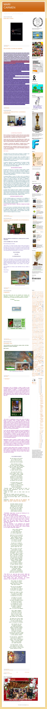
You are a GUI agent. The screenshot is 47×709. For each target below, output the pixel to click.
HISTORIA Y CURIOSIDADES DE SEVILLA (37, 339)
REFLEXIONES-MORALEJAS (9, 216)
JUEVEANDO (40, 347)
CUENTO (38, 305)
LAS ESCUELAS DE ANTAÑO (36, 349)
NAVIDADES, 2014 (8, 343)
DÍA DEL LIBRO (34, 320)
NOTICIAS (33, 357)
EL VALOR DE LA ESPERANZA (38, 210)
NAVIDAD (7, 288)
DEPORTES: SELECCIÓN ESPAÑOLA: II (37, 313)
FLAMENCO (36, 331)
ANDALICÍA (37, 295)
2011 (40, 445)
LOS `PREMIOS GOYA (39, 350)
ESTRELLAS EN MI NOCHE (38, 330)
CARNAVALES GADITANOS (35, 302)
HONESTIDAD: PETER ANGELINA (41, 419)
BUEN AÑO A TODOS (8, 18)
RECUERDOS (9, 339)
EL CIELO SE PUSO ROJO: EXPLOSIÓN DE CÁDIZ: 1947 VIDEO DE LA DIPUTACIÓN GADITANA (37, 329)
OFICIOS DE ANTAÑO (38, 357)
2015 (40, 391)
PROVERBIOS (37, 359)
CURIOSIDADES (35, 306)
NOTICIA (41, 356)
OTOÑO (42, 357)
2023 (40, 382)
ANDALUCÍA (41, 295)
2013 (40, 443)
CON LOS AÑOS (39, 304)
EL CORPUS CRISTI (40, 329)
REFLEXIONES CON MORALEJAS (37, 363)
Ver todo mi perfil (34, 383)
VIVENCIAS (33, 376)
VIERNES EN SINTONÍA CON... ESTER (37, 375)
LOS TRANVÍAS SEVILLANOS (36, 353)
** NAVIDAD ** (7, 378)
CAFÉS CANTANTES (39, 301)
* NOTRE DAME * (38, 199)
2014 (40, 392)
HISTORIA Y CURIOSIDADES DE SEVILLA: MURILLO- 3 (37, 340)
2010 (40, 446)
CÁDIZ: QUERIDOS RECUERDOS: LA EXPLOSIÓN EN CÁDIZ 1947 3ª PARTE (37, 301)
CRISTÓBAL (33, 305)
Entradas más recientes (7, 672)
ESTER (33, 330)
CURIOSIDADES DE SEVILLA (36, 307)
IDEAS (38, 346)
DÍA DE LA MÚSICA (37, 317)
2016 (40, 390)
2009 (40, 447)
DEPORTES (33, 312)
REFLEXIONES (7, 108)
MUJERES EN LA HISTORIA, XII (41, 428)
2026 (40, 379)
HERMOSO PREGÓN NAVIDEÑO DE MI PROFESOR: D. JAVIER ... (41, 407)
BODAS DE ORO (38, 204)
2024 (40, 381)
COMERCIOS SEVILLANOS (35, 303)
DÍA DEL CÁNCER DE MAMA (39, 319)
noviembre (41, 430)
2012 (40, 444)
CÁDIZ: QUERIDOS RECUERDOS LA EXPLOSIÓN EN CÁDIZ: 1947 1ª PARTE (37, 298)
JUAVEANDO (41, 346)
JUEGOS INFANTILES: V (34, 347)
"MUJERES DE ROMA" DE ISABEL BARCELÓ (37, 291)
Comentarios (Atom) (9, 673)
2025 (40, 380)
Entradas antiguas (27, 672)
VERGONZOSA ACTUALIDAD (38, 240)
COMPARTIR (6, 292)
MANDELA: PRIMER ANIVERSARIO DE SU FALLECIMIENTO (41, 416)
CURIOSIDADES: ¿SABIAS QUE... (37, 309)
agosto (41, 434)
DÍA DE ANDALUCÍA (41, 314)
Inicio (17, 672)
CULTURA (41, 305)
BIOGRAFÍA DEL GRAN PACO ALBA (39, 215)
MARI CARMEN (13, 13)
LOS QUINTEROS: (38, 234)
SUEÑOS (38, 371)
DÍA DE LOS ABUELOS (35, 318)
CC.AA (41, 302)
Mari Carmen (34, 382)
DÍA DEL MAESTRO (39, 320)
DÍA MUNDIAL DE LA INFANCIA (40, 326)
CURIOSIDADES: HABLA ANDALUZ (37, 310)
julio (40, 435)
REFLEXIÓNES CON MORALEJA (37, 362)
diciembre (41, 393)
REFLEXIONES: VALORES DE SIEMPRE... (13, 48)
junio (40, 436)
